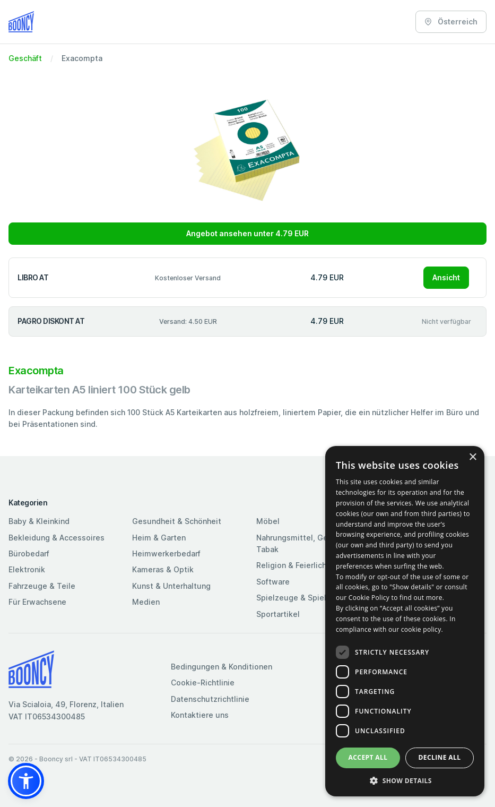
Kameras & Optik (163, 569)
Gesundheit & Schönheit (176, 521)
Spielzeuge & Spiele (293, 597)
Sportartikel (278, 614)
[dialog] (404, 621)
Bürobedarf (28, 553)
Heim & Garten (159, 537)
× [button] (472, 457)
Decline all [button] (440, 757)
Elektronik (26, 569)
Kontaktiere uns (200, 714)
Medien (146, 601)
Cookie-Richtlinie (203, 682)
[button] (26, 781)
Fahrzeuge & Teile (41, 585)
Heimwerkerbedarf (166, 553)
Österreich (450, 21)
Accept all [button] (368, 757)
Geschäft (25, 58)
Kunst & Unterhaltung (171, 585)
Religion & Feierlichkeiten (303, 565)
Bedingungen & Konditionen (221, 666)
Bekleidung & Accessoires (56, 537)
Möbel (268, 521)
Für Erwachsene (37, 601)
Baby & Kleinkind (39, 521)
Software (273, 581)
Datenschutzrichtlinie (210, 698)
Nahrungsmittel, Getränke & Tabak (307, 543)
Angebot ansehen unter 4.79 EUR (247, 233)
